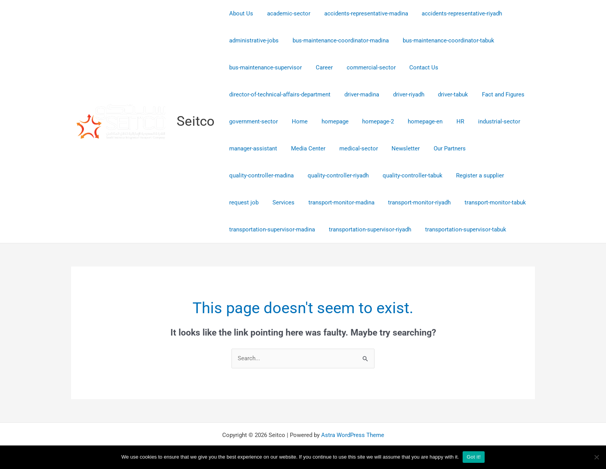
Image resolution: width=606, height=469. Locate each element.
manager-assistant (252, 148)
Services (280, 202)
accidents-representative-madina (360, 13)
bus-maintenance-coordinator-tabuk (443, 40)
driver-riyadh (403, 94)
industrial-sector (484, 121)
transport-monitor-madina (336, 202)
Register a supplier (472, 175)
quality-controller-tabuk (407, 175)
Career (320, 67)
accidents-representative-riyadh (454, 13)
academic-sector (285, 13)
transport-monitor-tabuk (485, 202)
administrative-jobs (252, 40)
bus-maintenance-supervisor (264, 67)
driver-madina (358, 94)
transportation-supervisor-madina (271, 229)
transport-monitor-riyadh (411, 202)
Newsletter (398, 148)
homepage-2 (370, 121)
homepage (329, 121)
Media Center (305, 148)
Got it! (473, 457)
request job (242, 202)
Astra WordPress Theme (352, 435)
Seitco (195, 121)
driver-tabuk (445, 94)
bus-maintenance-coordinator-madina (337, 40)
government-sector (252, 121)
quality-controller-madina (260, 175)
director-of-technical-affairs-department (278, 94)
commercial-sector (365, 67)
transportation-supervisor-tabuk (459, 229)
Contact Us (416, 67)
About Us (240, 13)
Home (296, 121)
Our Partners (440, 148)
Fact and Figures (493, 94)
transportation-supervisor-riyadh (366, 229)
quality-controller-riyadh (334, 175)
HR (448, 121)
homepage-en (415, 121)
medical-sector (353, 148)
